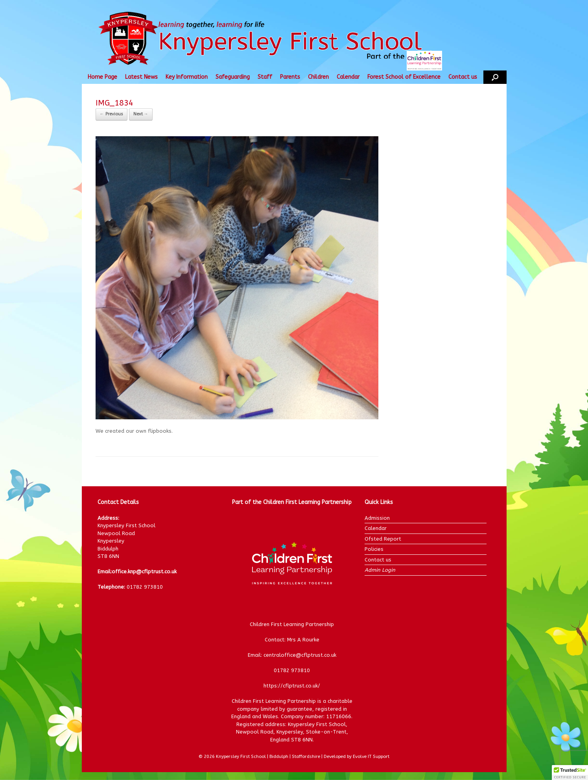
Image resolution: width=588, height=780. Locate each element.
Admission (377, 518)
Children (318, 77)
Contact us (462, 77)
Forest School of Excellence (404, 77)
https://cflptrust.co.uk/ (292, 686)
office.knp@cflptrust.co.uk (144, 571)
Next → (140, 114)
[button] (495, 77)
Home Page (102, 77)
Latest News (141, 77)
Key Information (187, 77)
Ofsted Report (383, 539)
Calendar (348, 77)
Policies (374, 549)
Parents (290, 77)
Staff (265, 77)
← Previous (111, 114)
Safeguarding (233, 77)
